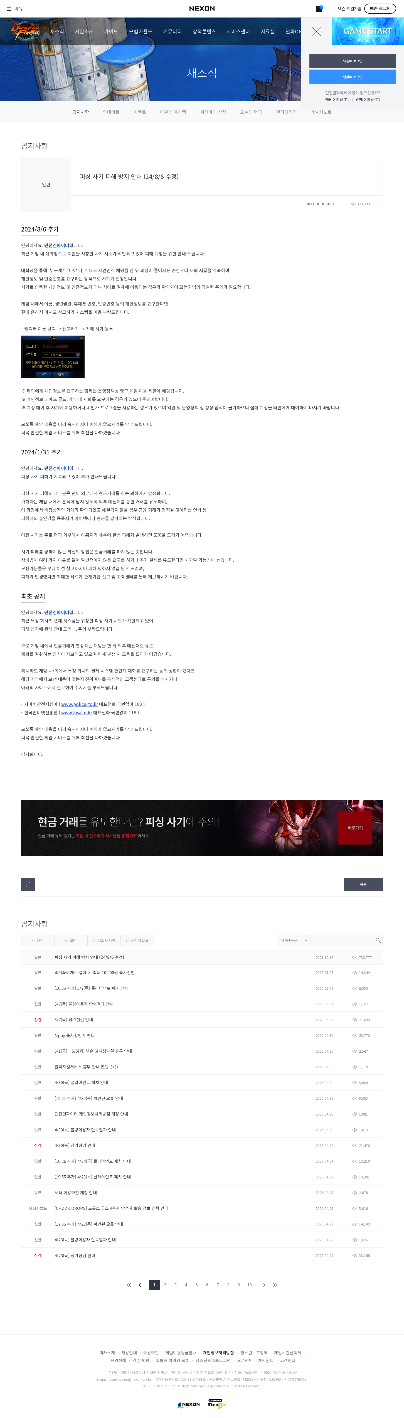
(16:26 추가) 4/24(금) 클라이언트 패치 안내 (93, 1161)
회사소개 (107, 1352)
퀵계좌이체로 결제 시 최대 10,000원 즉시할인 (95, 972)
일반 (73, 940)
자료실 (268, 31)
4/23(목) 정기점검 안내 (75, 1255)
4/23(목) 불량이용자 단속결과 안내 (86, 1239)
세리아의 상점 (213, 112)
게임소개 (84, 31)
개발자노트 (321, 112)
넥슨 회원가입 (349, 9)
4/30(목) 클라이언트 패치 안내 (82, 1082)
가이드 (111, 31)
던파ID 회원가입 (368, 99)
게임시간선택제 (287, 1352)
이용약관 (151, 1352)
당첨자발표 (139, 940)
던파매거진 (286, 112)
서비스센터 (238, 31)
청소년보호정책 (254, 1352)
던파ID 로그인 (352, 76)
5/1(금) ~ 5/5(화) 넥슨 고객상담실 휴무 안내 (94, 1051)
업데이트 (111, 112)
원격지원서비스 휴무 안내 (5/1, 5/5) (87, 1067)
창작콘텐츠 (204, 31)
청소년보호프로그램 (213, 1360)
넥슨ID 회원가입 (337, 99)
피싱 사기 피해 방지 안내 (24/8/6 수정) (89, 957)
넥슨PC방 (140, 1360)
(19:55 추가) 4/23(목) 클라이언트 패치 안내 (93, 1177)
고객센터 (287, 1360)
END (274, 1285)
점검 (40, 940)
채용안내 (129, 1352)
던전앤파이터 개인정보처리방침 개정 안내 (92, 1114)
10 (249, 1284)
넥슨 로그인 (380, 8)
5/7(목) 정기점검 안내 (74, 1019)
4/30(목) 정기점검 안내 (75, 1145)
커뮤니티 (172, 31)
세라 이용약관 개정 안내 (76, 1192)
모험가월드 (140, 31)
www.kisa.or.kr (76, 712)
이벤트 (140, 112)
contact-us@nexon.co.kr (130, 1379)
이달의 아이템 (173, 112)
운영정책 (118, 1360)
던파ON (293, 31)
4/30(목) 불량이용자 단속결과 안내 (86, 1130)
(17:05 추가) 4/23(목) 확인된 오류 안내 (89, 1224)
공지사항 (80, 112)
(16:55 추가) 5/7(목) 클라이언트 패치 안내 (92, 988)
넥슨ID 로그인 (352, 60)
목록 (363, 884)
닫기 (316, 31)
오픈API (244, 1360)
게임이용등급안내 (180, 1352)
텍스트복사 (28, 884)
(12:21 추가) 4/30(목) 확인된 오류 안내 (89, 1098)
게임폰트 (266, 1360)
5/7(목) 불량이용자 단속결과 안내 (85, 1004)
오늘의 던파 (251, 112)
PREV (140, 1285)
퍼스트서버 (106, 940)
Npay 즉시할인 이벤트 (75, 1035)
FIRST (129, 1285)
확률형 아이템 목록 (172, 1360)
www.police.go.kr (79, 704)
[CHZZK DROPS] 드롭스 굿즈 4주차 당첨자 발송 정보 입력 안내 (112, 1208)
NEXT (264, 1285)
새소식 (57, 31)
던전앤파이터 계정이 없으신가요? (352, 92)
